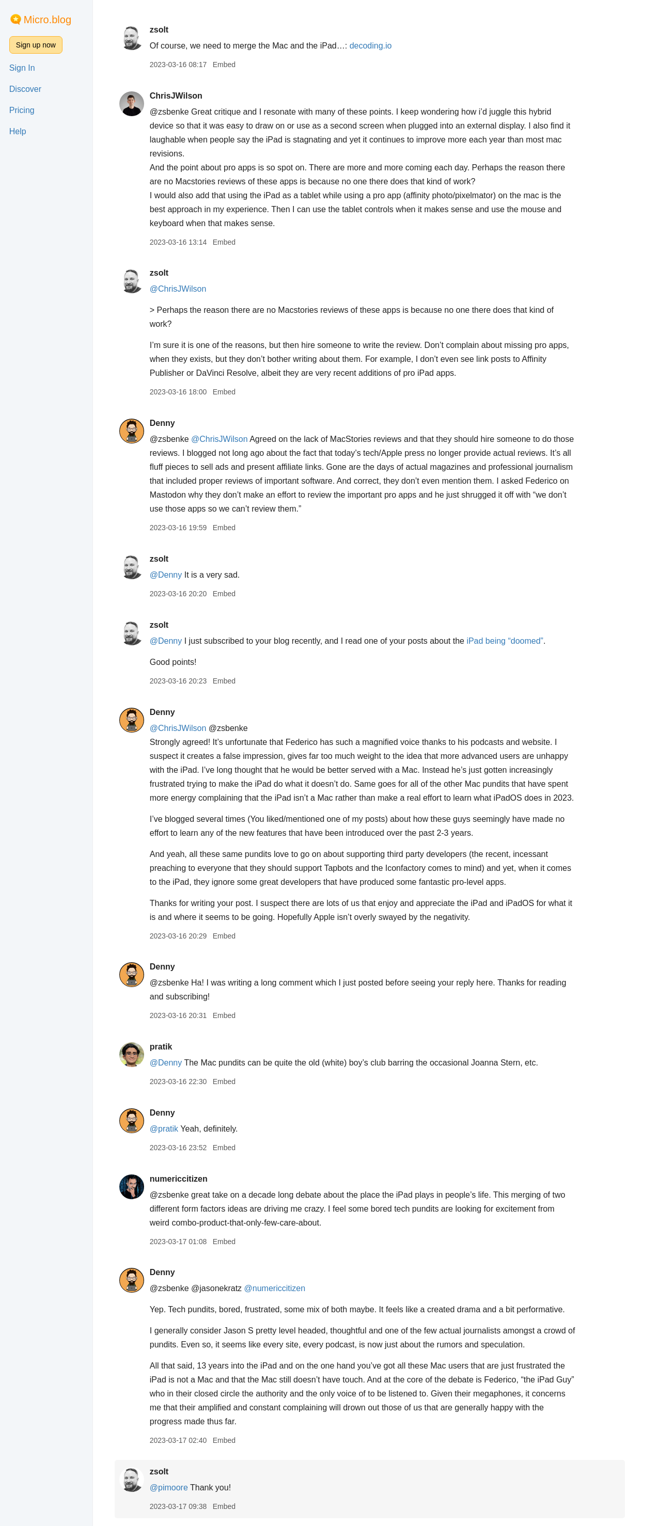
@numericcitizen (280, 1288)
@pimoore (174, 1487)
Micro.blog (47, 19)
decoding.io (376, 45)
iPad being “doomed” (510, 641)
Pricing (22, 110)
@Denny (171, 574)
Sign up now (36, 45)
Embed (229, 64)
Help (17, 131)
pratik (166, 1046)
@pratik (169, 1128)
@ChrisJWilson (183, 288)
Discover (25, 89)
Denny (167, 423)
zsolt (164, 29)
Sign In (22, 67)
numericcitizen (184, 1178)
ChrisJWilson (181, 95)
